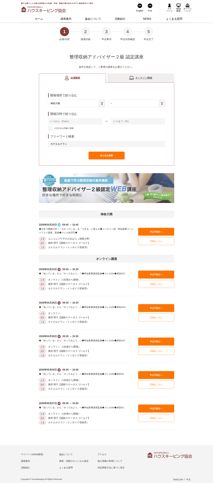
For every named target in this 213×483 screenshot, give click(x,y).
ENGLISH (178, 479)
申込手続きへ (156, 232)
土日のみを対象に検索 (64, 128)
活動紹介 (25, 467)
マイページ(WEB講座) (32, 454)
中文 (188, 479)
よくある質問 (66, 467)
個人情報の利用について (110, 461)
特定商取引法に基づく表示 (111, 467)
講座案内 (25, 461)
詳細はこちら (156, 241)
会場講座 (75, 78)
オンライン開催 (143, 78)
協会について (66, 454)
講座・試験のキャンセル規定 (74, 461)
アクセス (102, 454)
